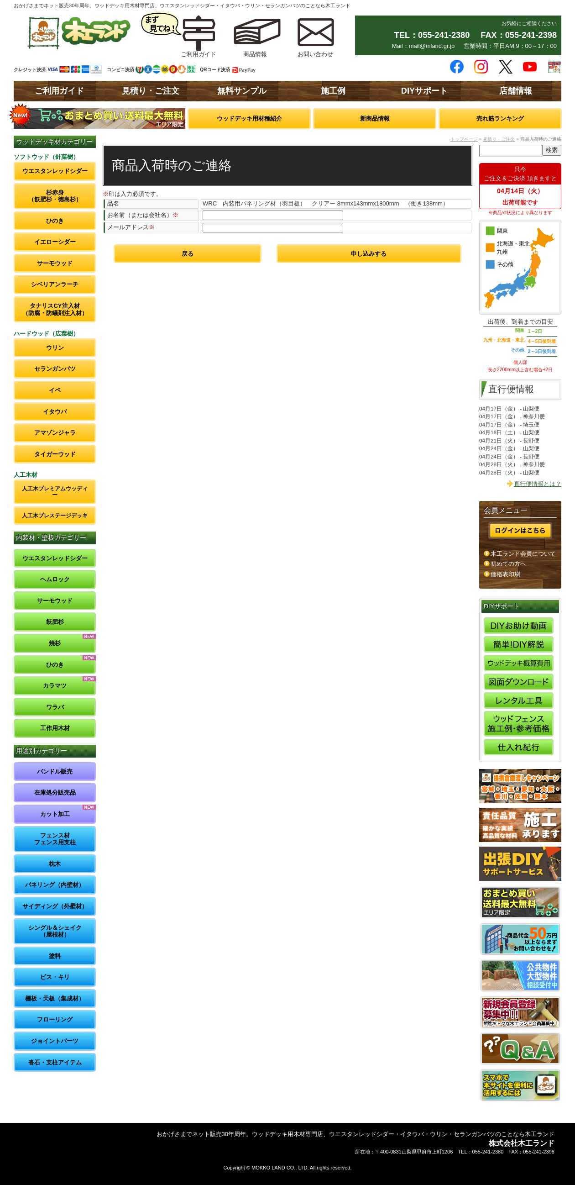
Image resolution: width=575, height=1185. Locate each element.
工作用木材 (55, 728)
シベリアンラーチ (54, 284)
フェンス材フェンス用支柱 (55, 839)
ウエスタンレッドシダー (55, 171)
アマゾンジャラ (55, 432)
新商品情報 (375, 118)
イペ (55, 390)
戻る (187, 253)
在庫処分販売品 (55, 792)
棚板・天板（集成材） (54, 998)
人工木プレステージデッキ (55, 515)
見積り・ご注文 (150, 90)
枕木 (55, 863)
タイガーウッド (55, 454)
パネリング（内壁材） (54, 884)
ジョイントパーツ (54, 1041)
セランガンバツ (55, 368)
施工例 (333, 90)
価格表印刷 (505, 574)
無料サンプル (242, 90)
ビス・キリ (55, 977)
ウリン (55, 347)
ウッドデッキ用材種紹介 (249, 118)
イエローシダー (55, 241)
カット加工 (55, 814)
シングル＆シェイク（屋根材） (55, 931)
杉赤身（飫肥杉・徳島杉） (55, 196)
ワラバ (55, 707)
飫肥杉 (55, 621)
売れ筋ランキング (500, 118)
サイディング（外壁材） (55, 906)
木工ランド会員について (523, 553)
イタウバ (55, 411)
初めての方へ (508, 563)
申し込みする (369, 253)
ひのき (55, 220)
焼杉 (55, 643)
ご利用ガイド (59, 90)
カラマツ (55, 685)
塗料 (55, 956)
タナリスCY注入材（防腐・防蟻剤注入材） (55, 309)
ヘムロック (55, 579)
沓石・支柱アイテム (55, 1062)
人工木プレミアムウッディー (55, 491)
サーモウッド (55, 263)
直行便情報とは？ (537, 483)
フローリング (55, 1019)
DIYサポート (424, 90)
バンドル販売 (55, 771)
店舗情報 (515, 90)
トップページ (464, 139)
